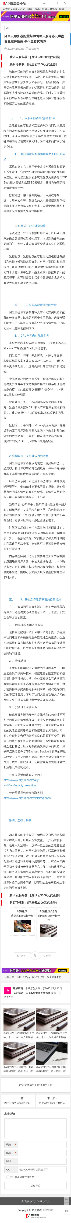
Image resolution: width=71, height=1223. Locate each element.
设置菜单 (47, 13)
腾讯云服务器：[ (20, 57)
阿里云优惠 (38, 977)
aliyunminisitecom (39, 992)
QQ (8, 1169)
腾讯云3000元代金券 (45, 57)
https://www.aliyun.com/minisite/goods (27, 797)
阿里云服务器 (54, 977)
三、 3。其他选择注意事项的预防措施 (35, 599)
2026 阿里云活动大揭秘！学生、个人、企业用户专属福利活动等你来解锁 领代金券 (18, 1037)
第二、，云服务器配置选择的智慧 (33, 305)
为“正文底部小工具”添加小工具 (35, 1084)
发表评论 (32, 48)
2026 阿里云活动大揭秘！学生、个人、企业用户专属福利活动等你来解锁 (51, 1037)
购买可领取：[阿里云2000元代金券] (33, 64)
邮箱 (11, 1153)
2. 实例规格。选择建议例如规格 (29, 456)
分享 (47, 955)
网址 (8, 1161)
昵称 (11, 1144)
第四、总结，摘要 (20, 820)
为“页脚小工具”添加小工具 (35, 1201)
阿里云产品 (23, 977)
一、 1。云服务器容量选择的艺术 (32, 118)
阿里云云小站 (17, 3)
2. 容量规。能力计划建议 (27, 225)
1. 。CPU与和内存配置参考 (29, 335)
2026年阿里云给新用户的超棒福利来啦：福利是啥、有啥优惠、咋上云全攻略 (51, 1071)
